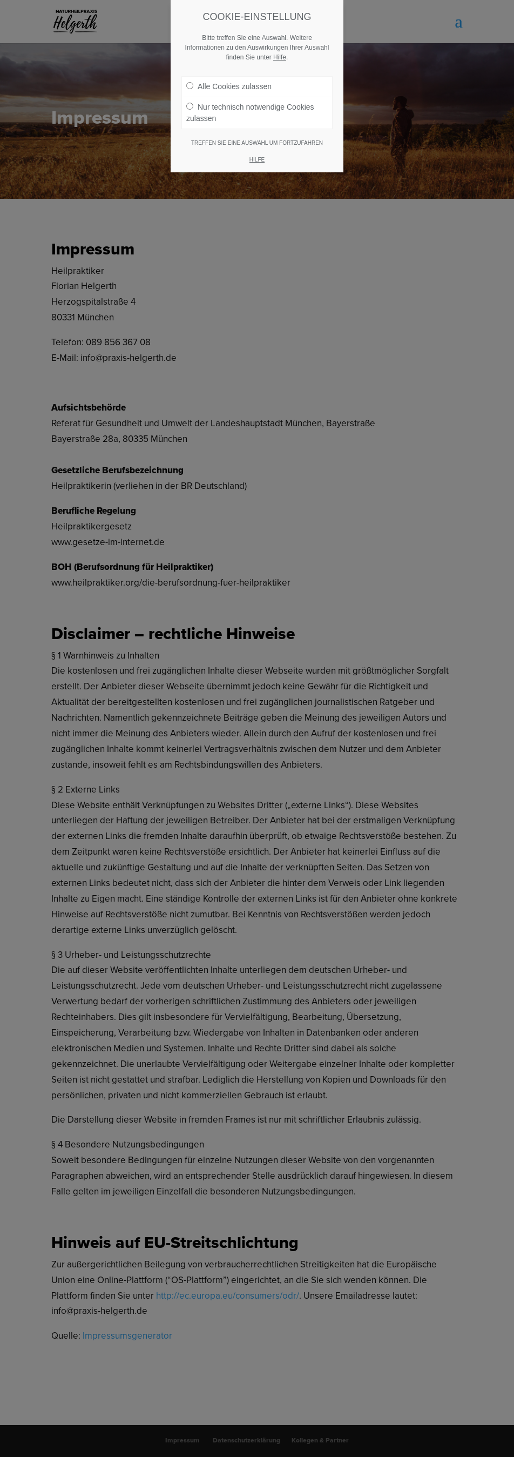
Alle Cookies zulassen (229, 86)
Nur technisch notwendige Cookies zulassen (250, 113)
